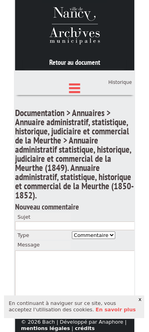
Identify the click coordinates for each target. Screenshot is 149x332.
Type (23, 272)
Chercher (75, 88)
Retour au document (74, 62)
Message (28, 282)
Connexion (119, 106)
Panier (125, 114)
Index (75, 113)
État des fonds (75, 100)
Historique (120, 119)
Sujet (24, 253)
